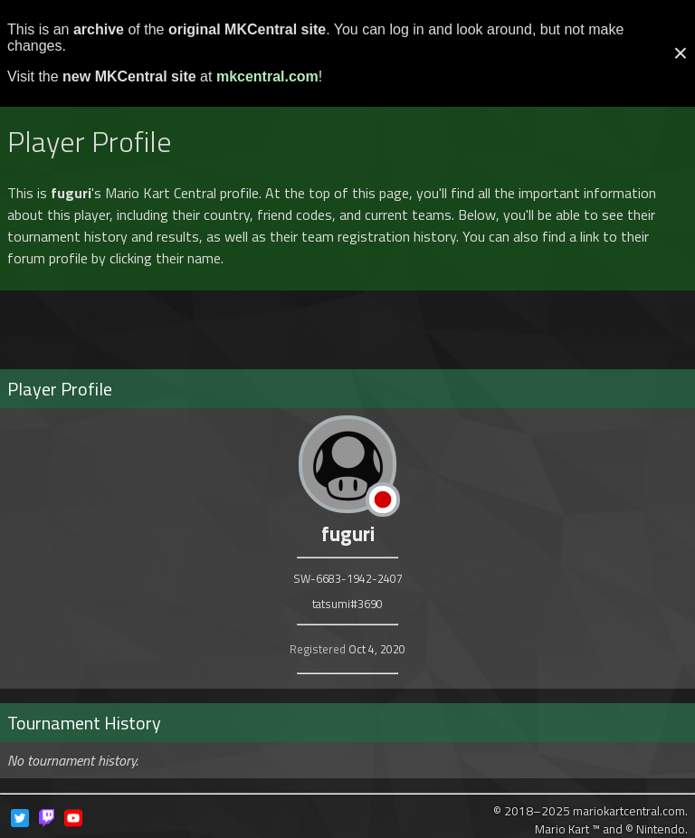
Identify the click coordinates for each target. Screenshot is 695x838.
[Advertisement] (347, 322)
